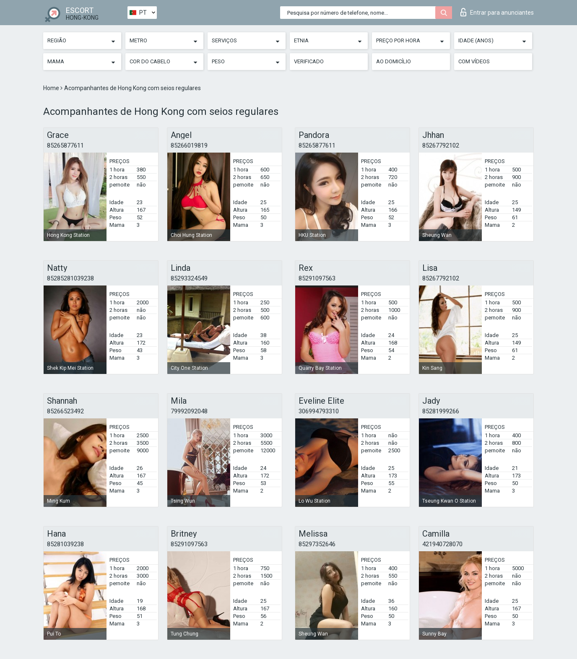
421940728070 (442, 544)
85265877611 (65, 145)
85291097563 (317, 278)
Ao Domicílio (393, 61)
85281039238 (65, 544)
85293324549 (189, 278)
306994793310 (319, 411)
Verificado (309, 61)
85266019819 (189, 145)
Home (51, 88)
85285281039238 (70, 278)
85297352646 (317, 544)
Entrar (497, 12)
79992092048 (189, 411)
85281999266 (440, 411)
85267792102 (440, 145)
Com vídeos (474, 61)
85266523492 (65, 411)
